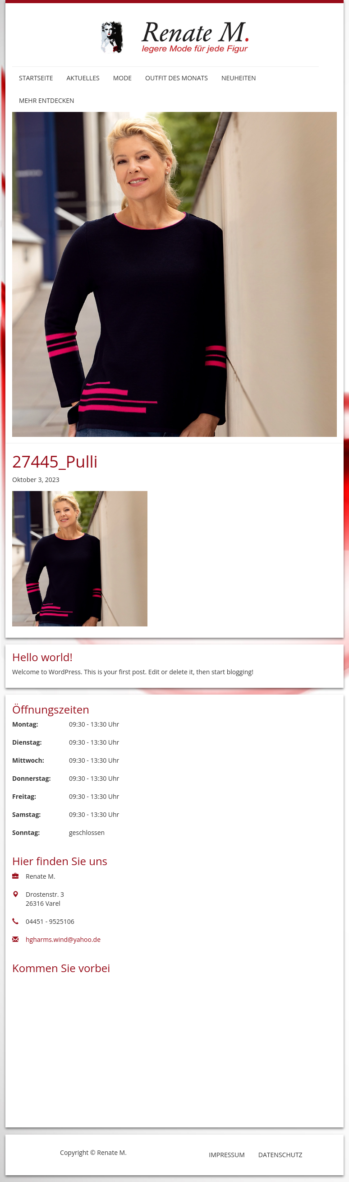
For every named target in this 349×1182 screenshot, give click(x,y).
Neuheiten (238, 78)
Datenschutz (280, 1154)
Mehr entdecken (46, 100)
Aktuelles (82, 78)
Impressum (227, 1154)
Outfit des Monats (176, 78)
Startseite (36, 78)
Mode (122, 78)
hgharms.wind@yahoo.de (63, 939)
